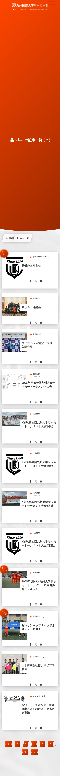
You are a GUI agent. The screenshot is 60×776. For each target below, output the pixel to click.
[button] (51, 4)
